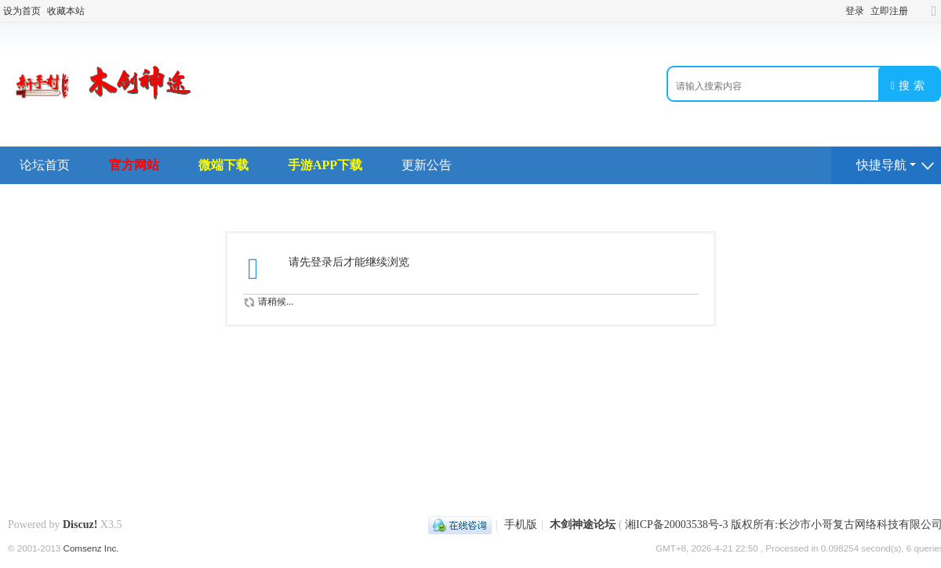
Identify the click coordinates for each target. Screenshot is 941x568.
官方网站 (134, 165)
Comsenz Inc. (91, 548)
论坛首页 (45, 165)
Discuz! (80, 524)
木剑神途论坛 (583, 524)
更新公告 (426, 165)
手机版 (520, 524)
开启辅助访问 (919, 11)
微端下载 (223, 165)
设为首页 (22, 10)
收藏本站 (66, 10)
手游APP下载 (325, 165)
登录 (854, 10)
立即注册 (889, 10)
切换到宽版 (934, 17)
